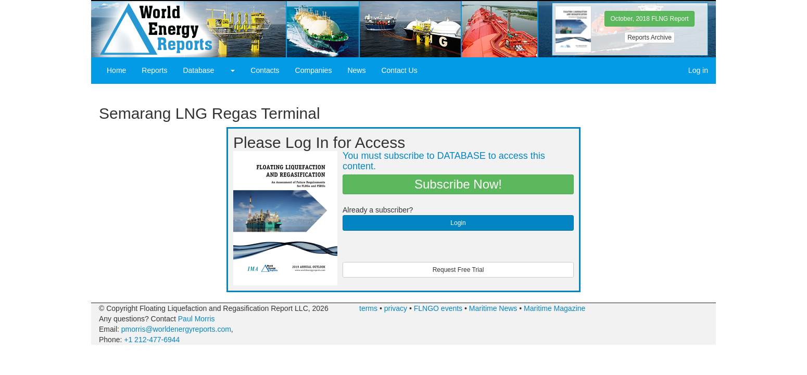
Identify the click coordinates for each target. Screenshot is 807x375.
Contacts (264, 70)
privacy (395, 308)
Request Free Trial (458, 269)
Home (116, 70)
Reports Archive (649, 37)
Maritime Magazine (554, 308)
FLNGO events (438, 308)
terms (368, 308)
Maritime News (493, 308)
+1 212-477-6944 (152, 339)
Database (198, 70)
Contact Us (399, 70)
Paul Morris (196, 319)
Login (457, 223)
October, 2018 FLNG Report (649, 18)
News (356, 70)
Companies (313, 70)
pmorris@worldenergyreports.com (176, 329)
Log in (698, 70)
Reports (154, 70)
